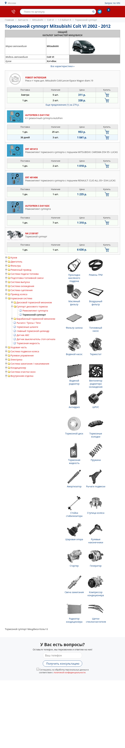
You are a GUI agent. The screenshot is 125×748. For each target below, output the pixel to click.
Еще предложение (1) (62, 104)
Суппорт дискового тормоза (32, 306)
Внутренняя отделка (22, 375)
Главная (9, 19)
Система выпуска (20, 282)
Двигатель (16, 261)
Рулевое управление (22, 355)
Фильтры (16, 265)
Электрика (16, 359)
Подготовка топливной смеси (27, 277)
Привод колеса (19, 294)
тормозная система (21, 298)
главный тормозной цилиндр (33, 331)
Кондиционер (18, 367)
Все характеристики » (63, 66)
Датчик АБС (23, 335)
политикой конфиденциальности (69, 672)
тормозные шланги (27, 326)
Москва (12, 3)
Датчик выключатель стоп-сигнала (36, 339)
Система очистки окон (23, 371)
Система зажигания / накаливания (30, 363)
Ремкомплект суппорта (35, 310)
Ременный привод (21, 269)
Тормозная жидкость (28, 343)
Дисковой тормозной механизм (34, 302)
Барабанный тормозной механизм (36, 318)
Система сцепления (22, 290)
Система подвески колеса (25, 351)
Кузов (14, 257)
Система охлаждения (22, 286)
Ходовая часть (19, 347)
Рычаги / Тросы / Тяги (29, 322)
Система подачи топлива (25, 273)
